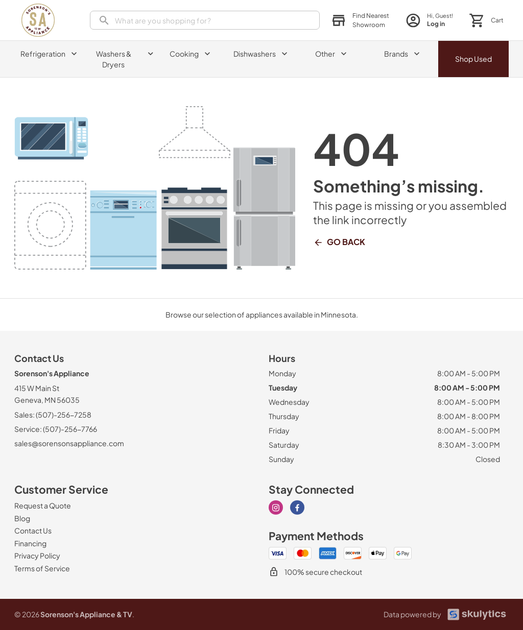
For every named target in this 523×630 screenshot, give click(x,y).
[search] (205, 20)
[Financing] (30, 543)
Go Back (339, 242)
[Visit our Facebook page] (297, 507)
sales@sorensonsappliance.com (69, 443)
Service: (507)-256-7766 (55, 428)
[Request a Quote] (42, 505)
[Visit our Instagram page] (276, 507)
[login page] (429, 20)
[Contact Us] (33, 530)
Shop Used (473, 58)
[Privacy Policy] (37, 555)
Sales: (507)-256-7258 (52, 414)
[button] (360, 20)
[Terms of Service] (42, 568)
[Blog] (22, 518)
